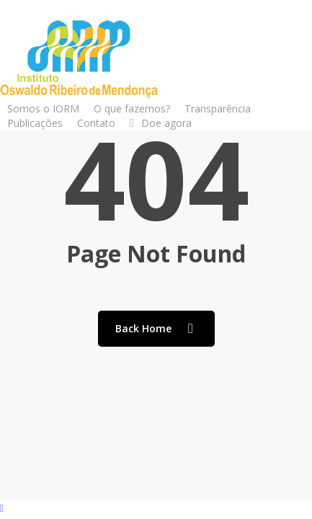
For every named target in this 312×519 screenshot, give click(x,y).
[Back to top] (156, 509)
